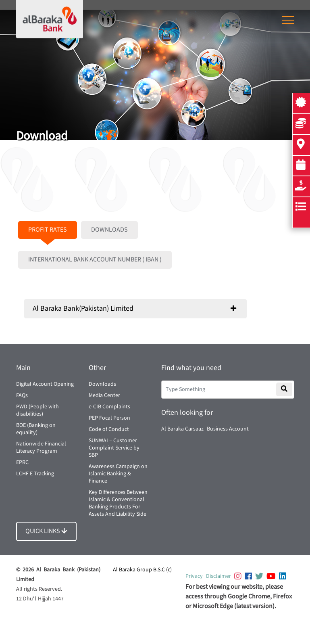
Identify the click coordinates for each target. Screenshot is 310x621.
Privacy (194, 576)
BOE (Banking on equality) (36, 429)
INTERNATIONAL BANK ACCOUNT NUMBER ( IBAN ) (95, 259)
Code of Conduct (109, 429)
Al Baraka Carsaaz (182, 429)
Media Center (104, 395)
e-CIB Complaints (109, 406)
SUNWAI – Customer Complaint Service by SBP (114, 448)
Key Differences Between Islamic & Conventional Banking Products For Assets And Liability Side (118, 503)
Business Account (228, 429)
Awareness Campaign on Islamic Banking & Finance (118, 474)
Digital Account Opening (45, 384)
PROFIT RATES (47, 230)
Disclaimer (218, 576)
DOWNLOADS (109, 230)
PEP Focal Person (109, 418)
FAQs (22, 395)
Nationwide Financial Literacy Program (41, 447)
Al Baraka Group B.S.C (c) (142, 569)
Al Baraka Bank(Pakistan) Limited (83, 308)
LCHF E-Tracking (35, 473)
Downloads (102, 384)
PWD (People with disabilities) (37, 410)
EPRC (22, 462)
